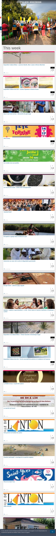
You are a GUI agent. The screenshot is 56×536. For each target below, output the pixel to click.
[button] (30, 62)
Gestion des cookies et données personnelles (10, 534)
